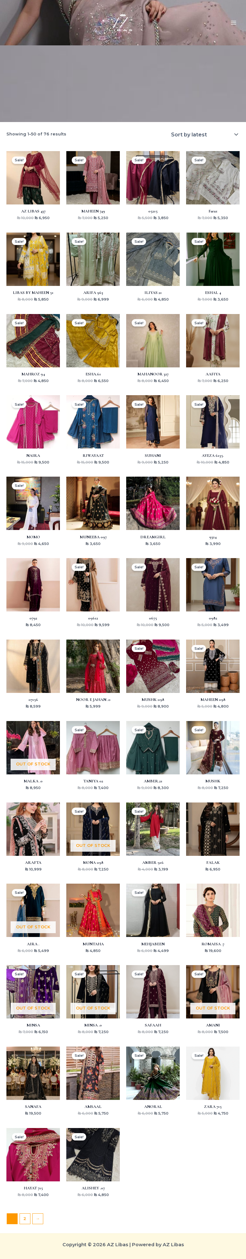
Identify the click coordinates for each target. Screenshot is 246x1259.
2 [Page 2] (24, 1218)
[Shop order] (204, 134)
